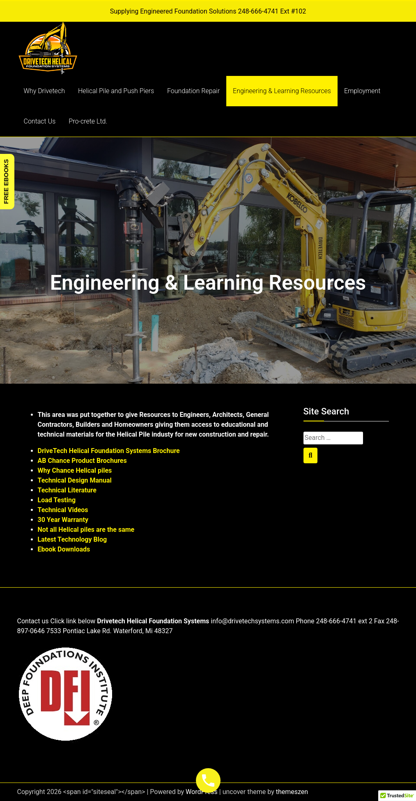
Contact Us (40, 121)
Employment (362, 91)
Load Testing (57, 500)
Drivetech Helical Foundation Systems (153, 621)
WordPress (202, 792)
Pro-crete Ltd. (88, 121)
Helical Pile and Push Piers (116, 91)
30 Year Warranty (63, 520)
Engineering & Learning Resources (282, 91)
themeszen (292, 792)
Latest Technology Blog (72, 539)
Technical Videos (63, 510)
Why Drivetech (44, 91)
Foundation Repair (193, 91)
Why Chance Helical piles (75, 470)
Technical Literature (67, 490)
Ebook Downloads (64, 549)
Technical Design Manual (75, 480)
